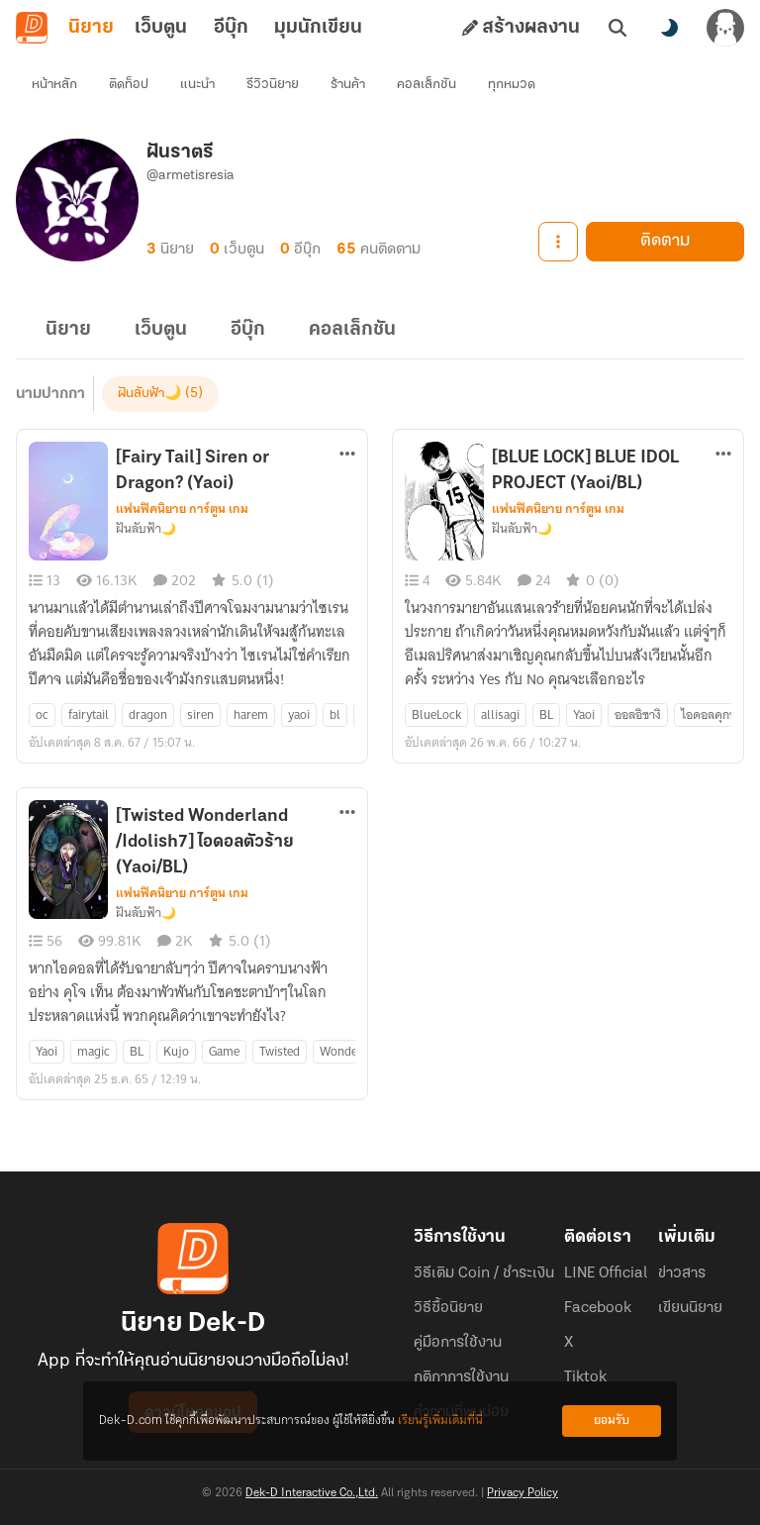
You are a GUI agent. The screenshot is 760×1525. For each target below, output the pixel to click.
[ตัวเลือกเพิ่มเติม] (347, 453)
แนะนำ (197, 84)
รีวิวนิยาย (272, 84)
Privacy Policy (522, 1493)
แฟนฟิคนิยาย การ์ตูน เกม (182, 509)
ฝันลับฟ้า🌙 (149, 393)
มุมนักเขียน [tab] (318, 28)
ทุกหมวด (511, 84)
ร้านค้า (348, 84)
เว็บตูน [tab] (161, 28)
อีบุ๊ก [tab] (231, 28)
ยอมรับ (611, 1420)
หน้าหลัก (54, 84)
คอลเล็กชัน (426, 84)
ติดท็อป (128, 84)
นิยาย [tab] (91, 28)
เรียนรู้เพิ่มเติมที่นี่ (440, 1420)
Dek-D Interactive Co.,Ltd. (311, 1493)
